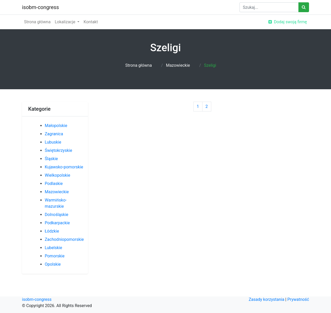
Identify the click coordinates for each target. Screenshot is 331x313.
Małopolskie (56, 125)
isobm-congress (40, 7)
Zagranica (54, 133)
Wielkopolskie (57, 175)
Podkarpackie (57, 222)
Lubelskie (53, 247)
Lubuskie (53, 142)
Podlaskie (54, 183)
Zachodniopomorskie (64, 239)
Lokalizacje (66, 21)
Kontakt (91, 21)
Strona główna (37, 21)
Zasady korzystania (266, 299)
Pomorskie (54, 256)
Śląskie (51, 158)
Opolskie (53, 264)
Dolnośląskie (56, 214)
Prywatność (298, 299)
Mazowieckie (178, 65)
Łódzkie (52, 231)
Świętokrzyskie (58, 150)
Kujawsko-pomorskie (64, 167)
